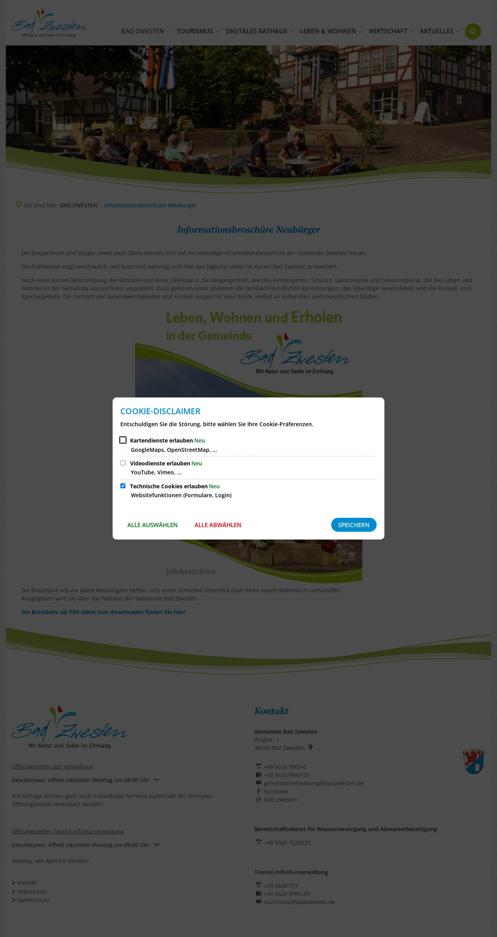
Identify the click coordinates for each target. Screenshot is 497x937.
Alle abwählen (218, 525)
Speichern (354, 525)
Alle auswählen (152, 525)
